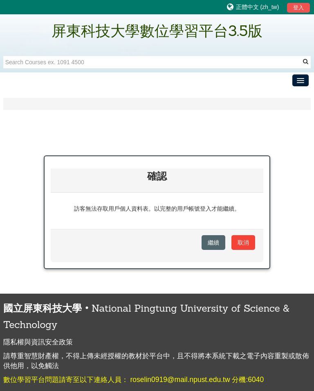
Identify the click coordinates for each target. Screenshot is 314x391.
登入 (298, 7)
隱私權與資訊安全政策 (38, 342)
